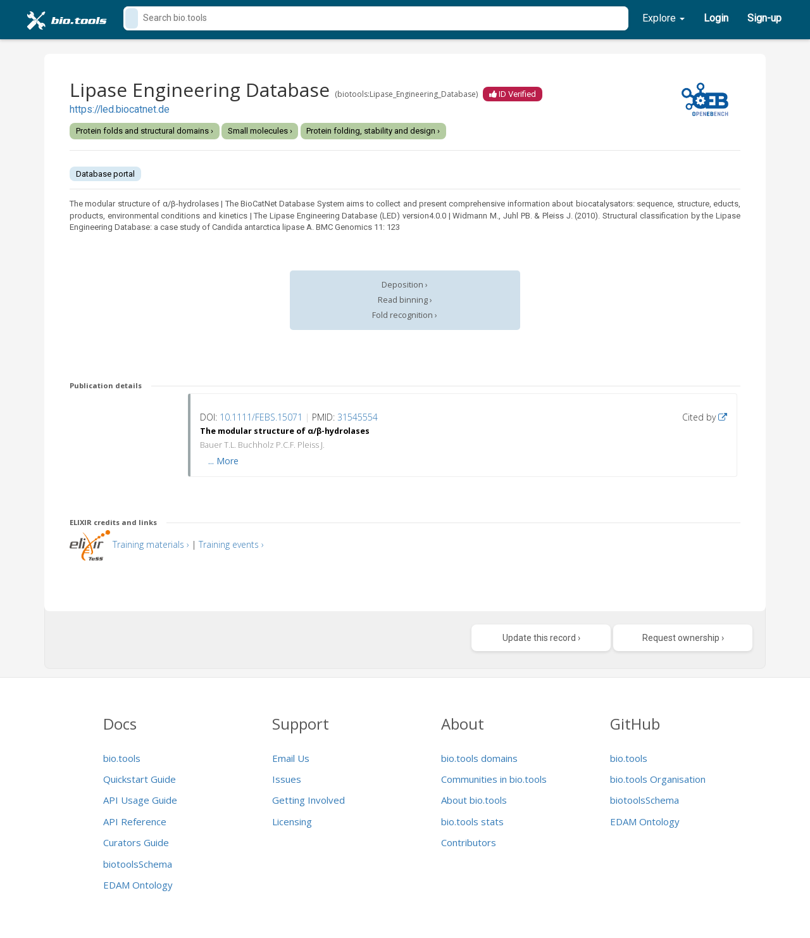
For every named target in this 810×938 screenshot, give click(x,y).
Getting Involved (308, 800)
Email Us (290, 758)
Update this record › (541, 638)
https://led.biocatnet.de (120, 109)
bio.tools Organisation (658, 779)
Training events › (231, 544)
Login (716, 18)
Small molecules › (260, 131)
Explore (663, 18)
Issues (286, 779)
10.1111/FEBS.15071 (261, 417)
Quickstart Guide (139, 779)
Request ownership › (683, 638)
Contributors (468, 842)
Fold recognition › (404, 315)
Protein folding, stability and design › (373, 131)
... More (223, 461)
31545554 (357, 417)
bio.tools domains (479, 758)
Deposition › (405, 284)
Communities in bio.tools (494, 779)
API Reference (134, 821)
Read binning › (405, 300)
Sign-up (764, 18)
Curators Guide (136, 842)
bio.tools (121, 758)
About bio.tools (474, 800)
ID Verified (512, 94)
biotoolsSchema (137, 864)
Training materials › (151, 544)
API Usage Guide (140, 800)
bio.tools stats (472, 821)
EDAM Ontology (138, 884)
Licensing (292, 821)
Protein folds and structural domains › (144, 131)
